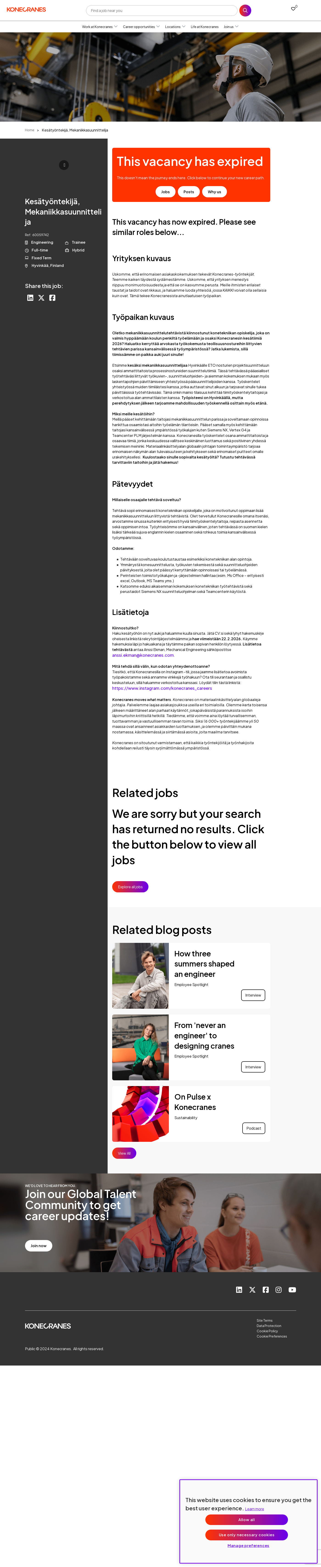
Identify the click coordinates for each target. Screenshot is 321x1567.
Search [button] (245, 11)
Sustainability (185, 1117)
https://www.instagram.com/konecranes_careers (162, 688)
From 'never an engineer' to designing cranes (204, 1035)
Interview (253, 995)
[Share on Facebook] (52, 298)
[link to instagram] (279, 1290)
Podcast (253, 1128)
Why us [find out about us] (214, 191)
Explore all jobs (130, 886)
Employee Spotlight (191, 984)
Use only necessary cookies (247, 1534)
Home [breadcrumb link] (29, 130)
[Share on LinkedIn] (30, 298)
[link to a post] (140, 976)
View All (124, 1153)
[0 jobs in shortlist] (293, 8)
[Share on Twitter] (41, 298)
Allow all (246, 1519)
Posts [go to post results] (189, 191)
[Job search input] (161, 10)
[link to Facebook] (266, 1290)
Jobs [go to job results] (165, 191)
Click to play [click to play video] (64, 165)
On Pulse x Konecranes (195, 1102)
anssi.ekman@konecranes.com (143, 655)
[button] (116, 26)
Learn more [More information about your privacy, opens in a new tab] (254, 1508)
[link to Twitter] (252, 1290)
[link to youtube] (292, 1290)
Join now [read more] (39, 1245)
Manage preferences (248, 1545)
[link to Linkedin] (239, 1290)
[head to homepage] (26, 9)
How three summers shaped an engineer (204, 964)
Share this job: (44, 285)
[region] (248, 1521)
